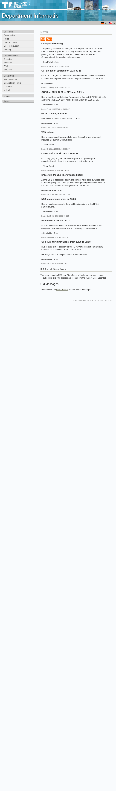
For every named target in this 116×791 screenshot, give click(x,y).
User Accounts (10, 42)
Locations (8, 86)
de (106, 23)
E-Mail (7, 90)
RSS (43, 39)
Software (8, 62)
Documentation (10, 55)
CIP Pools (8, 32)
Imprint (7, 96)
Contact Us (9, 76)
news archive (62, 289)
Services (8, 70)
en (114, 23)
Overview (8, 59)
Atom (49, 39)
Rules (6, 39)
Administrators (10, 79)
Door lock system (11, 46)
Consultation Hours (12, 83)
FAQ (6, 66)
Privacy (7, 101)
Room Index (9, 35)
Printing (7, 49)
